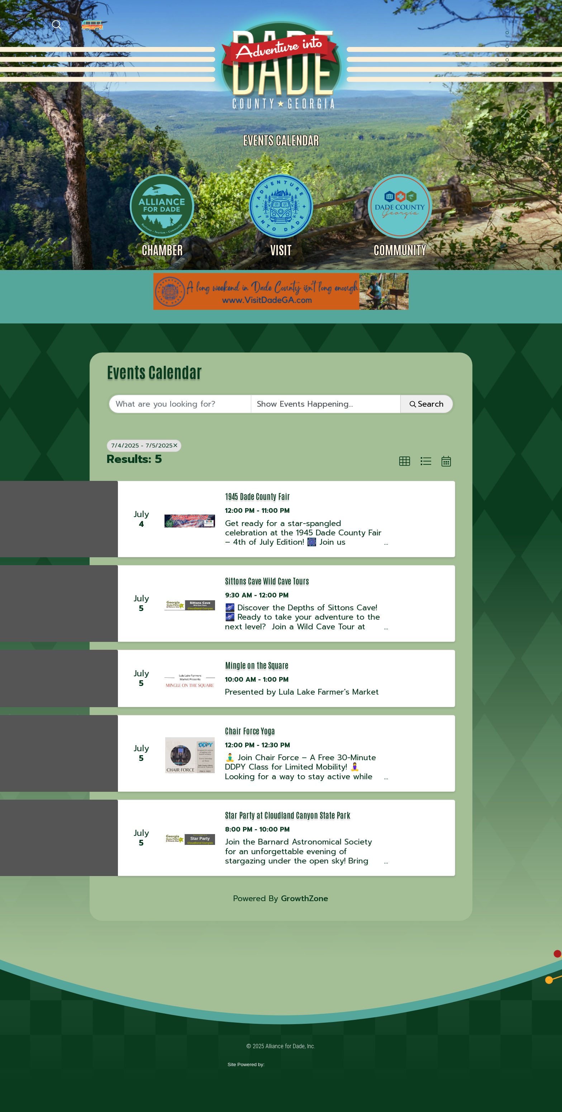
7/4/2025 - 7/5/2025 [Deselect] (144, 445)
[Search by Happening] (326, 404)
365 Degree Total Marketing (299, 1065)
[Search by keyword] (180, 404)
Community (399, 249)
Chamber (162, 249)
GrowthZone (304, 898)
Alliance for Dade (280, 64)
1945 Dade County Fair (257, 496)
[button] (404, 461)
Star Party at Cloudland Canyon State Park (287, 814)
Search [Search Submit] (427, 404)
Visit (281, 249)
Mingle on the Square (256, 664)
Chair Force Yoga (250, 730)
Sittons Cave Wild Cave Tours (267, 580)
